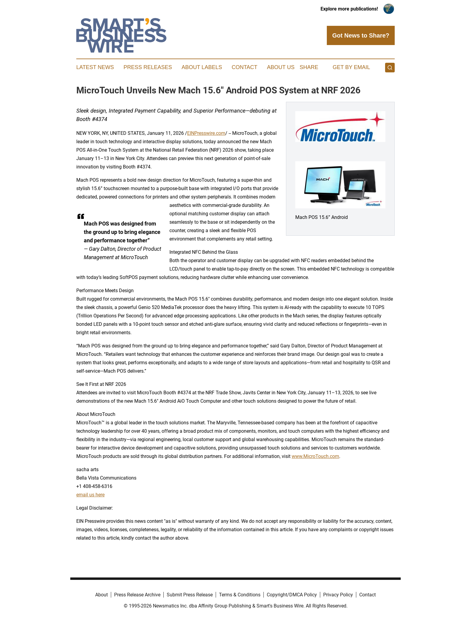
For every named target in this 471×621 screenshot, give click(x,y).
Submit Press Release (190, 595)
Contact (244, 67)
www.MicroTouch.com (315, 456)
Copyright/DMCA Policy (292, 595)
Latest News (95, 67)
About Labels (201, 67)
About (101, 595)
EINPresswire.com (206, 133)
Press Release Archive (137, 595)
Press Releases (147, 67)
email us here (90, 495)
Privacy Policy (338, 595)
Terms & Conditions (239, 595)
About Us (281, 67)
